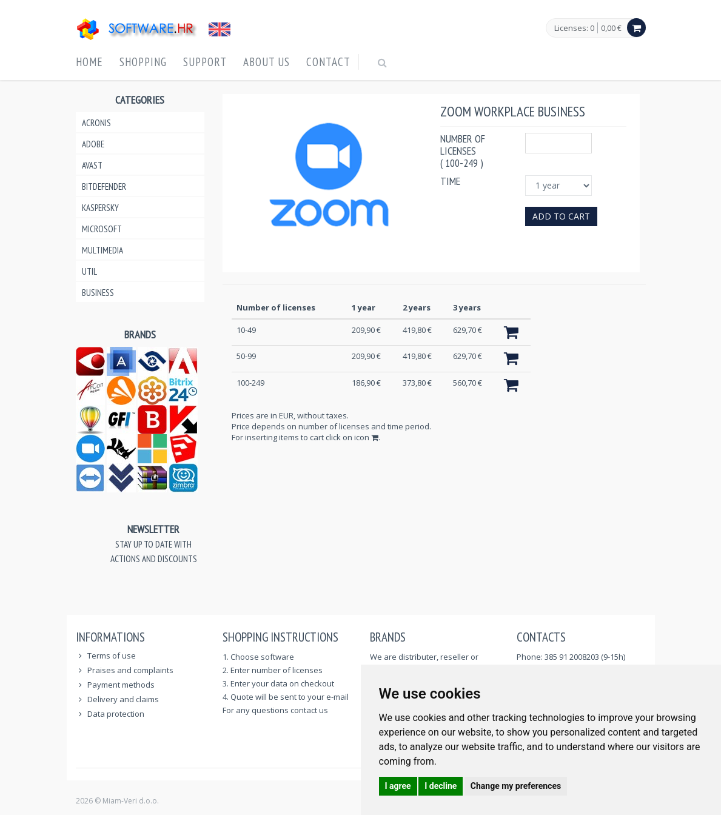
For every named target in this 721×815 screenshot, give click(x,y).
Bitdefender (104, 186)
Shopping (143, 62)
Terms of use (111, 655)
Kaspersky (100, 207)
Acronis (96, 123)
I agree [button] (398, 786)
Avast (92, 165)
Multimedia (102, 250)
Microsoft (102, 229)
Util (89, 271)
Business (98, 292)
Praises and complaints (130, 670)
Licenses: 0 (574, 28)
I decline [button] (440, 786)
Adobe (93, 144)
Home (89, 62)
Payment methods (121, 684)
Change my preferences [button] (516, 786)
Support (205, 62)
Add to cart (561, 216)
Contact (328, 62)
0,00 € (611, 27)
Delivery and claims (123, 699)
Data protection (115, 713)
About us (266, 62)
